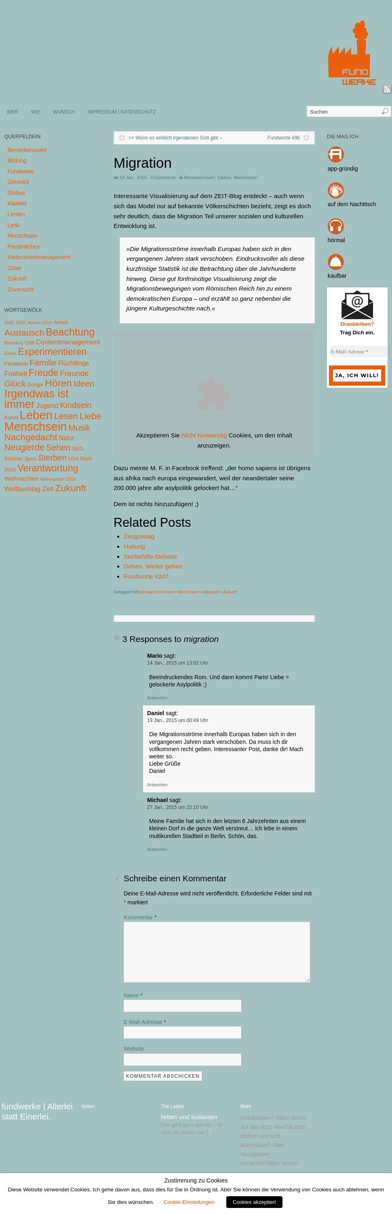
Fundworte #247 (146, 576)
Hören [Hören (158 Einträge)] (58, 383)
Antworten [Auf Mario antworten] (157, 697)
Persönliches (23, 246)
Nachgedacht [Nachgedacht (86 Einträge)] (30, 437)
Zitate (14, 268)
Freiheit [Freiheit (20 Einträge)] (15, 374)
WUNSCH (64, 112)
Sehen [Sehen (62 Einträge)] (58, 447)
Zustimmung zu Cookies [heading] (196, 1180)
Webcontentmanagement (38, 257)
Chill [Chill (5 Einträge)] (29, 343)
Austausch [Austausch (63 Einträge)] (24, 332)
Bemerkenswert (199, 177)
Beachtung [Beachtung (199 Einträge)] (70, 332)
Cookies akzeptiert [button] (254, 1202)
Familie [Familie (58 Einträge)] (43, 362)
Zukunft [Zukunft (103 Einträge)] (70, 488)
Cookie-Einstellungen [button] (189, 1202)
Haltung (134, 546)
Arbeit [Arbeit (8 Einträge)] (60, 322)
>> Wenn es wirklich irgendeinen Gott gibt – (175, 138)
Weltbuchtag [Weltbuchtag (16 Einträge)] (22, 488)
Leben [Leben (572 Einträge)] (36, 415)
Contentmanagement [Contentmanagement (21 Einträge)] (68, 342)
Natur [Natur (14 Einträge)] (66, 438)
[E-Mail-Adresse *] (359, 352)
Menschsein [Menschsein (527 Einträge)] (35, 426)
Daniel (155, 713)
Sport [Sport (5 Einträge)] (30, 459)
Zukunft (229, 592)
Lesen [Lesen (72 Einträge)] (66, 416)
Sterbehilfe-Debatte (150, 556)
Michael (157, 800)
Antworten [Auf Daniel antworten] (157, 784)
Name (133, 995)
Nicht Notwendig (204, 435)
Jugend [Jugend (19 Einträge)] (47, 406)
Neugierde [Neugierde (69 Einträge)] (24, 447)
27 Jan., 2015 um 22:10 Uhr (177, 807)
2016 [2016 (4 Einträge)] (20, 322)
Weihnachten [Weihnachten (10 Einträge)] (21, 478)
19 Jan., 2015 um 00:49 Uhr (177, 720)
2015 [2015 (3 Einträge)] (9, 322)
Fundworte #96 (284, 138)
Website (134, 1048)
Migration (211, 592)
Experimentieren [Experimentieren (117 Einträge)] (52, 351)
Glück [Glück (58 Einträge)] (15, 383)
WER (12, 112)
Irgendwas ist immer (156, 592)
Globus (224, 177)
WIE (35, 112)
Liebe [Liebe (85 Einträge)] (90, 416)
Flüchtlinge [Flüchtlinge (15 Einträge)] (73, 363)
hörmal (336, 240)
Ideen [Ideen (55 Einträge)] (84, 383)
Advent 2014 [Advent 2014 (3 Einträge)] (39, 322)
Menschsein (246, 177)
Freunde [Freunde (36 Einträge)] (74, 373)
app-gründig (343, 168)
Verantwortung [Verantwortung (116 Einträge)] (47, 468)
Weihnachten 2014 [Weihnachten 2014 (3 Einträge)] (58, 479)
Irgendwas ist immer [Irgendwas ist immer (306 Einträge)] (36, 399)
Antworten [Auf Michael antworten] (157, 849)
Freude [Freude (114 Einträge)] (44, 372)
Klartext (16, 203)
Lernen (16, 214)
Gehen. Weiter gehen (153, 566)
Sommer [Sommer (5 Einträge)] (13, 459)
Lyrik (13, 225)
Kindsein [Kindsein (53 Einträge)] (75, 405)
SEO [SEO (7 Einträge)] (77, 448)
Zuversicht (20, 289)
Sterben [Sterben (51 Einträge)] (52, 457)
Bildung (16, 160)
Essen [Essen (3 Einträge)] (10, 353)
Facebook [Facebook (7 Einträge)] (16, 364)
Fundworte (20, 171)
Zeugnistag (139, 536)
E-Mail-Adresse (145, 1022)
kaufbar (337, 275)
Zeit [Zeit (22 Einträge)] (48, 489)
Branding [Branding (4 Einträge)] (13, 342)
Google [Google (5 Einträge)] (35, 385)
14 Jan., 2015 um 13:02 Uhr (177, 663)
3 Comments (162, 177)
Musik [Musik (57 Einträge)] (79, 427)
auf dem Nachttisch (352, 204)
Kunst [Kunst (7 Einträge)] (11, 417)
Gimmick (18, 182)
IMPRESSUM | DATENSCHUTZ (122, 112)
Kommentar (140, 917)
